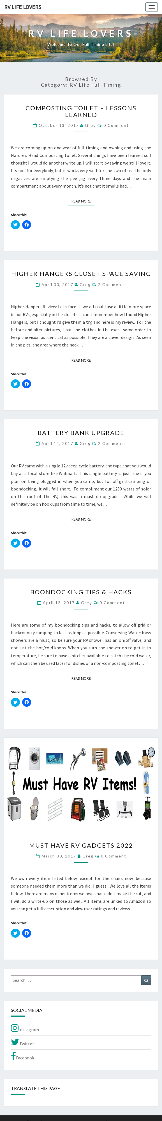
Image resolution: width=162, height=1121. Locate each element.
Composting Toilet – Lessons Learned (81, 111)
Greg (90, 125)
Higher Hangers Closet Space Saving (81, 273)
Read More (82, 201)
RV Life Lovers (22, 6)
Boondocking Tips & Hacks (81, 592)
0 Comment (116, 125)
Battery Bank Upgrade (81, 432)
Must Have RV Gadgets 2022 (81, 845)
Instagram (25, 1028)
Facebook (22, 1056)
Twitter (22, 1042)
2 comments (112, 284)
